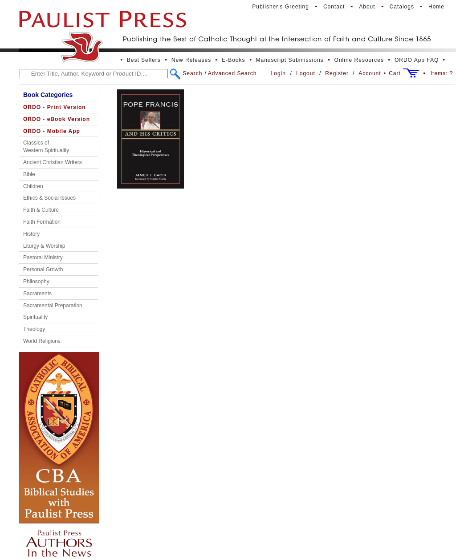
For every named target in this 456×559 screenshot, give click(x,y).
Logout (305, 73)
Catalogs (402, 7)
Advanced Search (232, 73)
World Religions (42, 341)
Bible (29, 174)
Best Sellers (144, 60)
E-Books (233, 60)
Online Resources (359, 60)
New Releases (191, 60)
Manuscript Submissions (290, 60)
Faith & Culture (41, 210)
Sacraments (37, 293)
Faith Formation (42, 222)
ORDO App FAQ (417, 60)
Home (436, 7)
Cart (395, 73)
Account (369, 73)
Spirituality (35, 317)
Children (33, 186)
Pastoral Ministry (43, 257)
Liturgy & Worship (44, 246)
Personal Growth (43, 269)
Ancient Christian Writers (52, 162)
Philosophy (36, 281)
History (31, 234)
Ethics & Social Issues (49, 198)
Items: (442, 73)
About (367, 7)
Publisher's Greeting (280, 7)
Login (278, 73)
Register (337, 73)
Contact (334, 7)
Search (192, 73)
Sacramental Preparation (52, 305)
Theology (34, 329)
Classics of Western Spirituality (46, 146)
